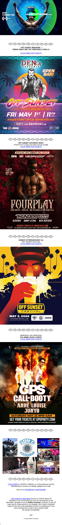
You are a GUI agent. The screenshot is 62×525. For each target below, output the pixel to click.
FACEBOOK (29, 490)
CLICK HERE (13, 484)
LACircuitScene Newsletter (20, 499)
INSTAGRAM (41, 490)
